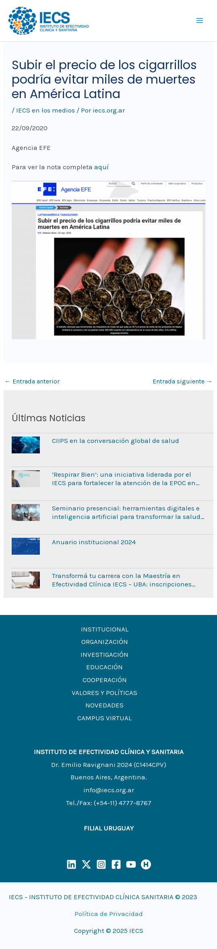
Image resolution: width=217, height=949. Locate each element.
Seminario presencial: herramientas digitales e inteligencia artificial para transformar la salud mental (126, 512)
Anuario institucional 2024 (94, 542)
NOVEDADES (104, 705)
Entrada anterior (32, 381)
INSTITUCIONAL (104, 629)
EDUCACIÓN (104, 667)
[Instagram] (101, 864)
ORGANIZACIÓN (104, 641)
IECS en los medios (45, 110)
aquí (101, 167)
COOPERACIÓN (105, 680)
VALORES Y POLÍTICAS (104, 693)
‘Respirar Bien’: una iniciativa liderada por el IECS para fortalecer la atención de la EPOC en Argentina (124, 478)
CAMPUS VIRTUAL (104, 718)
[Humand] (146, 864)
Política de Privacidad (108, 914)
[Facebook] (116, 864)
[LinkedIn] (71, 864)
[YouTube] (131, 864)
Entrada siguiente (183, 381)
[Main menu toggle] (200, 21)
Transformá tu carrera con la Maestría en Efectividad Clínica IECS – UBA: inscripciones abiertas (122, 580)
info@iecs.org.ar (108, 790)
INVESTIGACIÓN (104, 654)
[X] (86, 864)
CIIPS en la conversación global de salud (115, 441)
